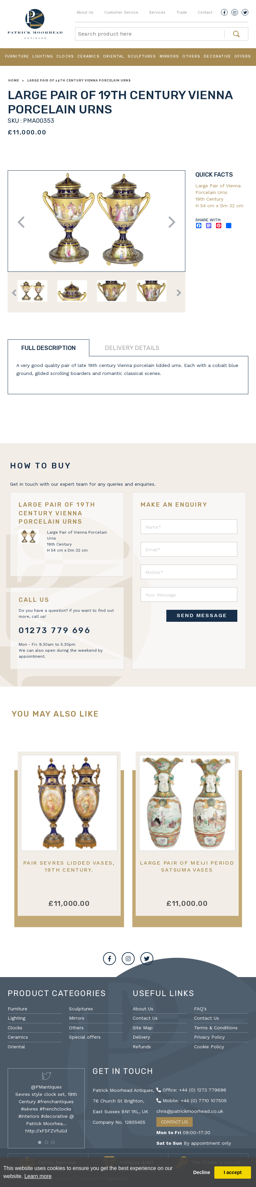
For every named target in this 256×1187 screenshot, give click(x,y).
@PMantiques (46, 1087)
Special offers (85, 1037)
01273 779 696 (55, 630)
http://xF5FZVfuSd (46, 1130)
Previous (23, 222)
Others (191, 56)
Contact (205, 12)
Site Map (143, 1027)
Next (169, 222)
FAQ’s (200, 1008)
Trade (181, 12)
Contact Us (145, 1018)
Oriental (113, 56)
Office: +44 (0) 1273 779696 (191, 1090)
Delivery (141, 1037)
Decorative (217, 56)
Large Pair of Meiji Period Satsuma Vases (187, 866)
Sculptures (142, 56)
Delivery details (132, 348)
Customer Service (121, 12)
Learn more (38, 1176)
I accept (233, 1172)
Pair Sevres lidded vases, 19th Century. (69, 866)
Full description (48, 348)
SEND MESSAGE (202, 615)
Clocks (65, 56)
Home (13, 80)
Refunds (142, 1046)
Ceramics (88, 56)
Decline (201, 1172)
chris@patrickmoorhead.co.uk (189, 1111)
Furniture (17, 56)
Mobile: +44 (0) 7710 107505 (191, 1100)
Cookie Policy (209, 1046)
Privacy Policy (209, 1037)
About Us (85, 12)
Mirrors (169, 56)
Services (157, 12)
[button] (39, 1142)
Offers (242, 56)
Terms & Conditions (216, 1027)
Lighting (42, 56)
